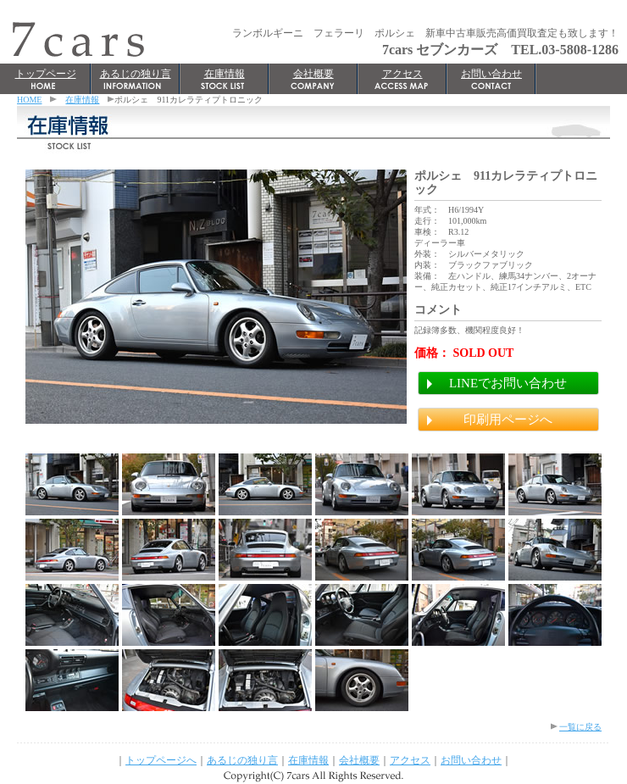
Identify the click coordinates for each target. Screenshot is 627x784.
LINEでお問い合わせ (508, 383)
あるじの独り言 (135, 74)
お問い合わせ (491, 74)
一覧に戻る (580, 726)
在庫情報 (224, 74)
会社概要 (313, 74)
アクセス (402, 74)
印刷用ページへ (507, 419)
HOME (29, 99)
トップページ (45, 74)
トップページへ (161, 760)
